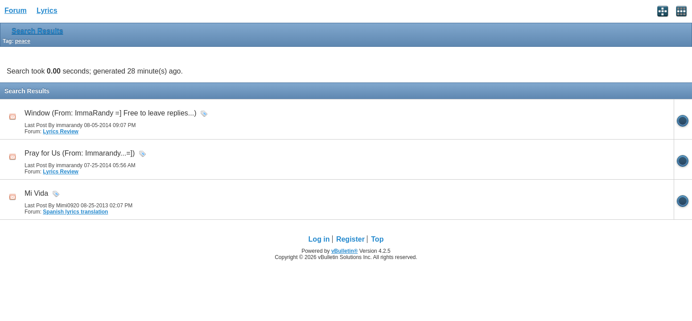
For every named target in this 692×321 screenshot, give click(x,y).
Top (377, 239)
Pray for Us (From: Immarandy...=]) (80, 153)
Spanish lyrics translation (75, 212)
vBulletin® (344, 251)
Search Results (37, 31)
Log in (319, 239)
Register (350, 239)
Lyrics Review (60, 131)
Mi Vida (36, 193)
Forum (15, 10)
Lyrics (47, 10)
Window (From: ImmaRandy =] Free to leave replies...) (110, 113)
